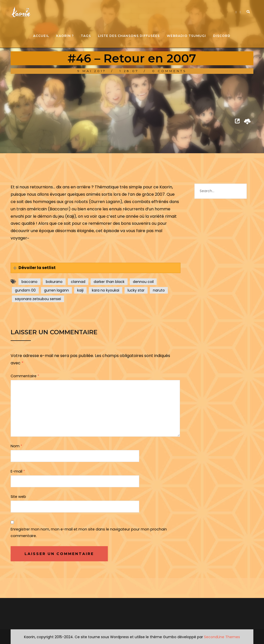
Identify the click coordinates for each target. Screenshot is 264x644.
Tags (86, 36)
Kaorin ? (65, 36)
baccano (29, 281)
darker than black (109, 281)
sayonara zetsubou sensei (38, 298)
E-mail (18, 471)
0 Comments (169, 71)
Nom (16, 446)
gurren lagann (56, 290)
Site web (18, 496)
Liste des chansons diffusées (129, 36)
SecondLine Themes (222, 636)
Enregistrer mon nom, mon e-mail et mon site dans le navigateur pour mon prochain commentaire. (89, 532)
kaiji (80, 290)
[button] (96, 268)
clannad (78, 281)
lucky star (136, 290)
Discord (221, 36)
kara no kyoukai (105, 290)
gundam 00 (25, 290)
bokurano (54, 281)
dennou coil (143, 281)
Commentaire (25, 376)
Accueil (41, 36)
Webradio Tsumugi (186, 36)
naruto (159, 290)
